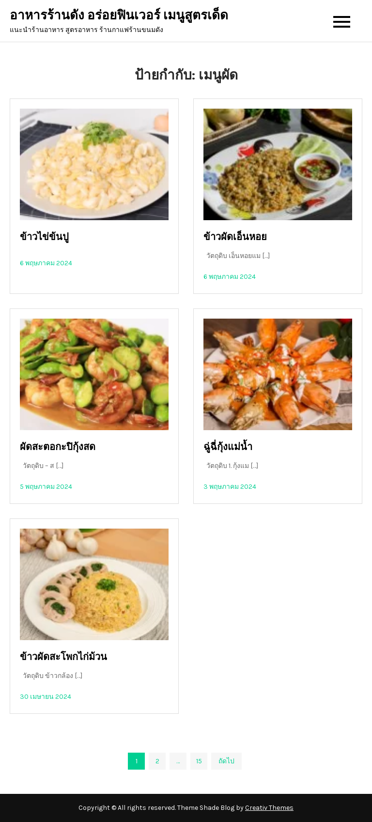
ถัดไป (226, 761)
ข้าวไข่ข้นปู (44, 236)
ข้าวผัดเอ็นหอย (235, 236)
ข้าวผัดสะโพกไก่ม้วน (63, 656)
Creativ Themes (269, 808)
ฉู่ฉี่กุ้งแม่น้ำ (227, 446)
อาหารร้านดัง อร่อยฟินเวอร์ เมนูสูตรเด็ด (119, 15)
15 (199, 761)
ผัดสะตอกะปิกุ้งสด (57, 446)
